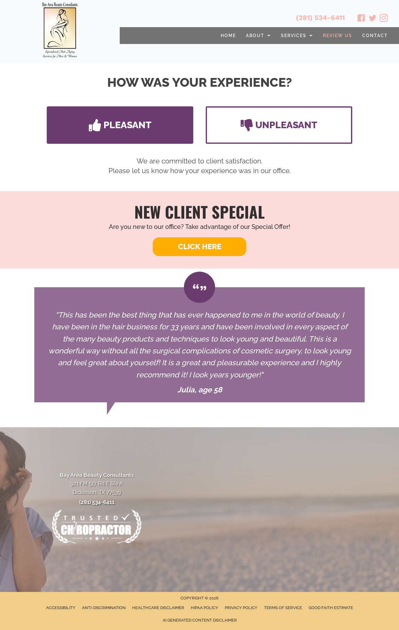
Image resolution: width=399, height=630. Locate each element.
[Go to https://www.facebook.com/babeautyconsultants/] (361, 19)
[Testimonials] (199, 344)
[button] (120, 125)
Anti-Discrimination (104, 607)
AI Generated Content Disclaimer (200, 620)
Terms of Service (283, 607)
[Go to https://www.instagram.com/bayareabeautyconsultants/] (384, 19)
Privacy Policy (241, 607)
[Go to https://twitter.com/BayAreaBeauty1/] (372, 19)
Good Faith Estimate (331, 607)
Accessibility (60, 607)
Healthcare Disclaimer (158, 607)
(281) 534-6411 (320, 18)
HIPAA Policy (204, 607)
